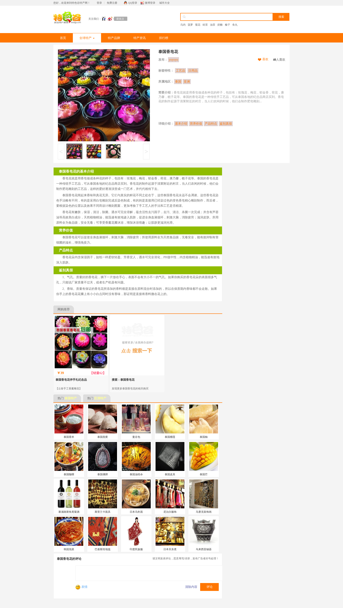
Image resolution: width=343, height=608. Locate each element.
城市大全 (164, 2)
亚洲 (187, 81)
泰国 (178, 81)
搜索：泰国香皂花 (123, 379)
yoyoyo (173, 59)
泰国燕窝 (102, 436)
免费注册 (112, 2)
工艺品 (180, 70)
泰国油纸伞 (136, 474)
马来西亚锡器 (204, 549)
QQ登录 (132, 2)
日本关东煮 (170, 549)
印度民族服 (136, 549)
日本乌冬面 (136, 511)
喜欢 (265, 59)
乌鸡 (183, 24)
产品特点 (211, 123)
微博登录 (150, 2)
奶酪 (220, 24)
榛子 (227, 24)
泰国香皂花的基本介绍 (76, 171)
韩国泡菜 (69, 549)
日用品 (193, 70)
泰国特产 (71, 398)
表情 (81, 587)
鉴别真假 (226, 123)
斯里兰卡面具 (102, 511)
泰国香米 (69, 436)
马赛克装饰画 (204, 511)
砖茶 (205, 24)
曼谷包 (136, 436)
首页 (63, 38)
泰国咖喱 (69, 474)
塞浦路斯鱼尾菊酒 (68, 511)
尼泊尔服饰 (170, 511)
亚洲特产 (100, 398)
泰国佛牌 (102, 474)
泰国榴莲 (170, 436)
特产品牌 (114, 38)
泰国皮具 (170, 474)
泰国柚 (204, 436)
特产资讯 (139, 38)
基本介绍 (181, 123)
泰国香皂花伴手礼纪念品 (71, 379)
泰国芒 (204, 474)
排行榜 (163, 38)
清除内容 (191, 587)
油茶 (212, 24)
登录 (99, 2)
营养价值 (196, 123)
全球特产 (86, 38)
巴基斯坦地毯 (102, 549)
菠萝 (190, 24)
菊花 (197, 24)
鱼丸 (235, 24)
